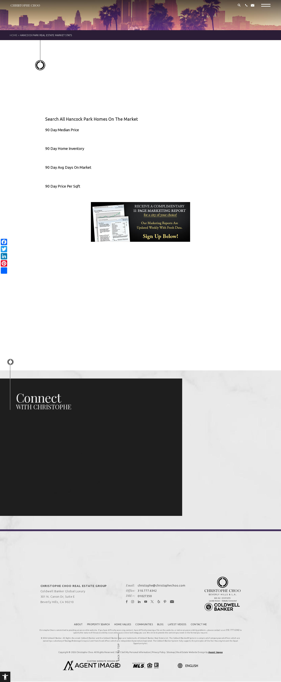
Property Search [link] (95, 622)
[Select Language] (203, 663)
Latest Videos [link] (179, 622)
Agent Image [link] (215, 650)
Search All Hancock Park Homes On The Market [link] (96, 118)
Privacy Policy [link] (159, 650)
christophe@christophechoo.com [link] (161, 584)
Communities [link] (144, 622)
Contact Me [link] (202, 622)
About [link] (74, 622)
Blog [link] (161, 622)
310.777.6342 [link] (147, 589)
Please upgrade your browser (140, 292)
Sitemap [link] (170, 650)
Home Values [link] (121, 622)
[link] (5, 677)
